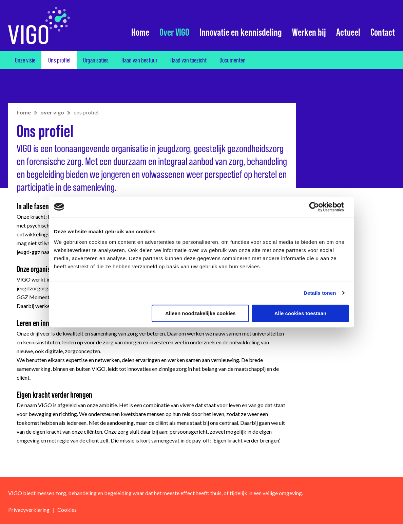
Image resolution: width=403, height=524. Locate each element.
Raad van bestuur (139, 60)
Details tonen (320, 293)
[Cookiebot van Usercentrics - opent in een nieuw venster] (319, 207)
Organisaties (96, 60)
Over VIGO (174, 32)
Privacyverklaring (29, 509)
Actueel (348, 32)
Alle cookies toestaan (300, 313)
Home (140, 32)
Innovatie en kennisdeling (240, 32)
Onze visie (25, 60)
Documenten (232, 60)
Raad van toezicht (188, 60)
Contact (382, 32)
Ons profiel (59, 60)
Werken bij (309, 32)
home (24, 112)
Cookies (67, 509)
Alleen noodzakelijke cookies (200, 313)
